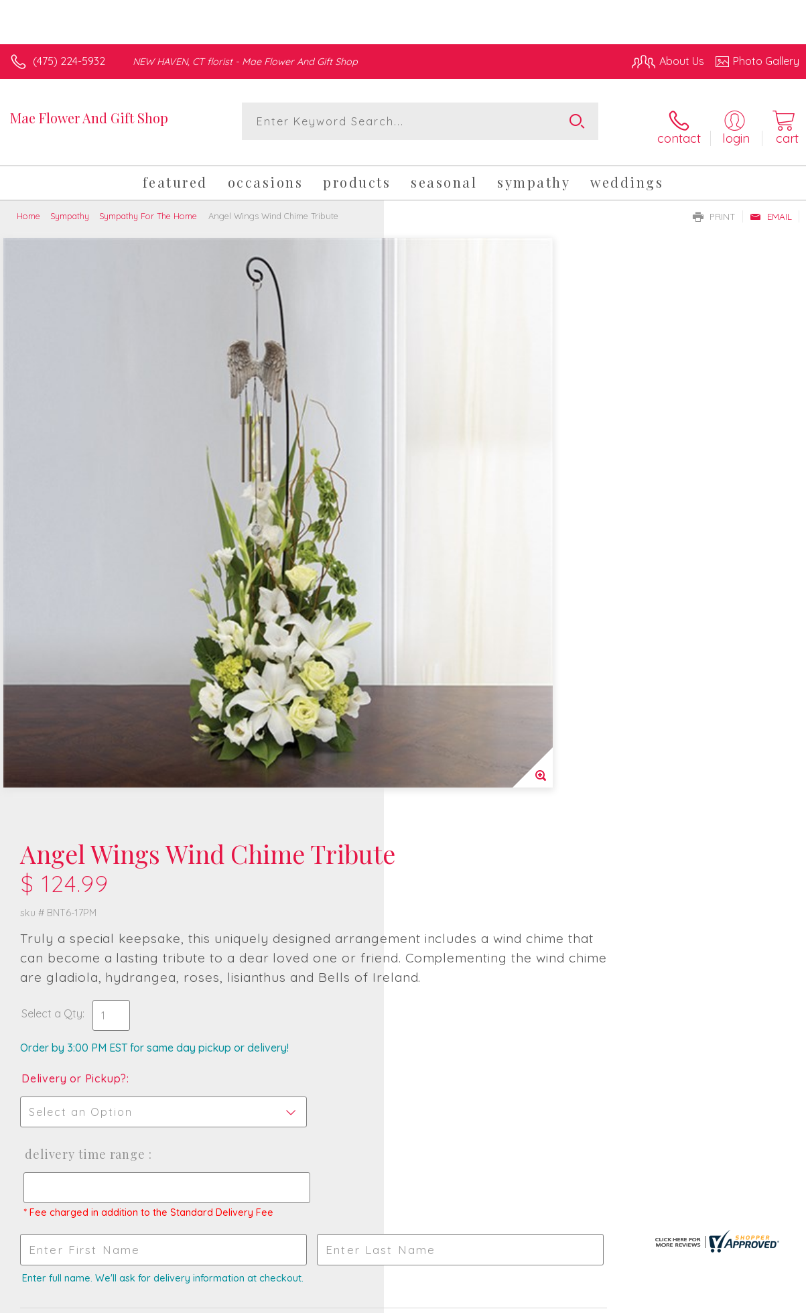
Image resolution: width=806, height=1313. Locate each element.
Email (771, 207)
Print (714, 207)
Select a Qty (435, 439)
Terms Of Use (492, 1299)
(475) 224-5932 (69, 61)
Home (28, 206)
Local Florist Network (667, 1299)
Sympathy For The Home (148, 206)
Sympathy (69, 206)
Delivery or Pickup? (458, 504)
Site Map (750, 1299)
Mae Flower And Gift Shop (89, 118)
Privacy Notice (571, 1299)
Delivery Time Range (467, 580)
